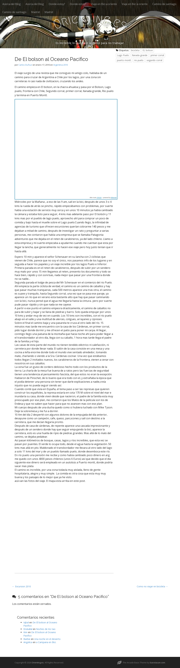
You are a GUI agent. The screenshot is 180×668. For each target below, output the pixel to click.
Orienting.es (38, 662)
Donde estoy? (57, 4)
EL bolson (148, 50)
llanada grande (139, 55)
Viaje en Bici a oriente (104, 4)
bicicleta (135, 50)
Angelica (27, 642)
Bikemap (114, 197)
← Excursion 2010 (21, 586)
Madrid (35, 12)
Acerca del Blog (11, 4)
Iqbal (26, 622)
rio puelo (138, 60)
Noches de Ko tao (45, 629)
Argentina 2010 (60, 64)
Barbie (26, 639)
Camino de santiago (164, 4)
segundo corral (154, 60)
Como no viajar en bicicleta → (152, 586)
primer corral (157, 55)
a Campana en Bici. (46, 642)
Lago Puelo (123, 55)
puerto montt (124, 60)
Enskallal (27, 629)
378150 (99, 197)
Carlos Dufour (25, 64)
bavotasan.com (157, 662)
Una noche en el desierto (47, 639)
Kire (25, 632)
